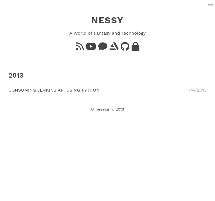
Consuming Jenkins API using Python (54, 90)
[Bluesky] (102, 48)
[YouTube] (91, 48)
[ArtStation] (113, 48)
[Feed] (80, 48)
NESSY (107, 20)
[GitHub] (125, 48)
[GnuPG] (135, 48)
